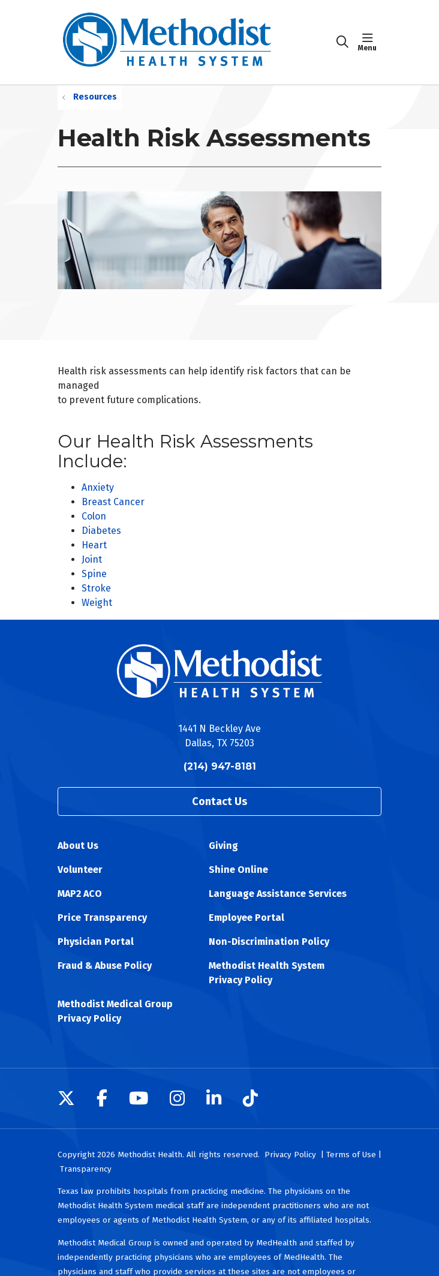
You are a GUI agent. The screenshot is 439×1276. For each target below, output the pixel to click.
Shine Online (238, 869)
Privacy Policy (290, 1154)
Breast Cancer (113, 502)
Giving (223, 845)
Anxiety (98, 487)
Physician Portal (96, 941)
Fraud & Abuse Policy (105, 965)
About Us (78, 845)
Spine (94, 574)
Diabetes (101, 530)
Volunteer (80, 869)
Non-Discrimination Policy (269, 941)
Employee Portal (246, 917)
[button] (369, 42)
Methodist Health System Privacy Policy (266, 973)
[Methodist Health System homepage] (197, 42)
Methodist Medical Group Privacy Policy (115, 1011)
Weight (97, 602)
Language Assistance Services (278, 893)
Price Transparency (102, 917)
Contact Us (219, 801)
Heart (94, 545)
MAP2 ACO (80, 893)
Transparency (86, 1169)
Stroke (96, 588)
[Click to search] (342, 42)
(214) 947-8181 (220, 766)
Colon (94, 516)
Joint (92, 559)
